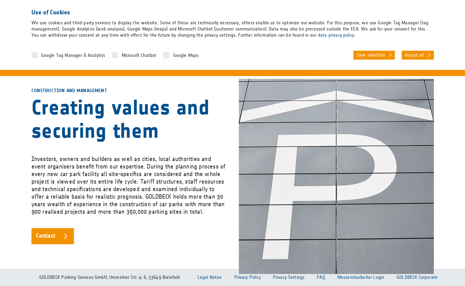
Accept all (414, 55)
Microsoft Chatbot (139, 55)
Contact (45, 236)
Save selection (371, 55)
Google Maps (186, 55)
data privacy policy (336, 35)
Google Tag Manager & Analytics (73, 55)
